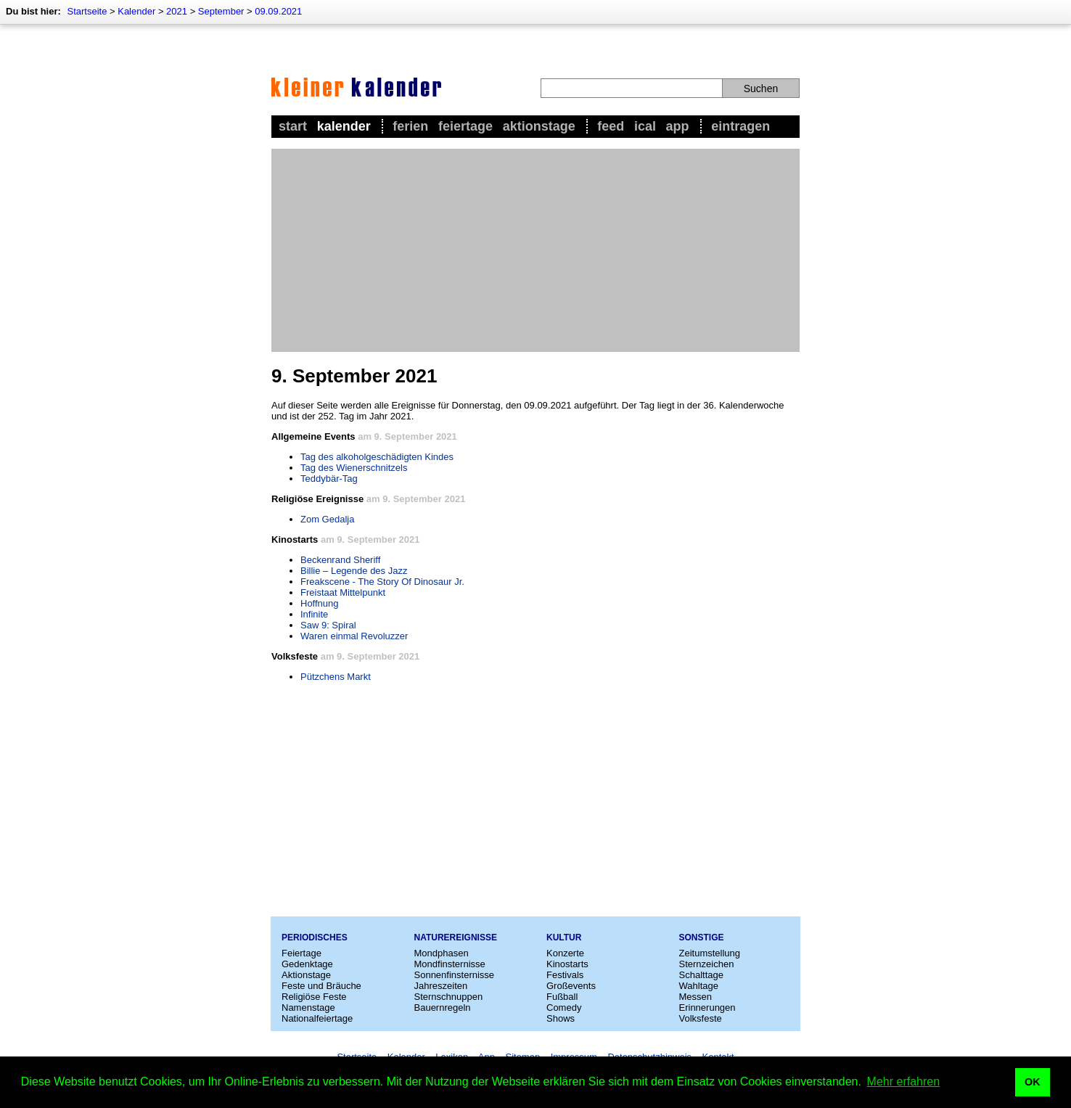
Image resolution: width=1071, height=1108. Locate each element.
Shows (560, 1018)
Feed (610, 126)
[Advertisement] (535, 250)
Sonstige (701, 937)
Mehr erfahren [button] (903, 1081)
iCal (645, 126)
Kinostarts (567, 964)
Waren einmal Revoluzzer (354, 636)
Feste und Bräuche (321, 985)
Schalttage (701, 974)
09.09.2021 (278, 11)
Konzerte (565, 953)
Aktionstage (539, 126)
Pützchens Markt (335, 676)
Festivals (564, 974)
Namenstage (308, 1007)
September (221, 11)
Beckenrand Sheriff (340, 559)
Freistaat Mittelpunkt (342, 592)
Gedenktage (307, 964)
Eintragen (740, 126)
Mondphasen (441, 953)
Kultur (563, 937)
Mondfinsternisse (449, 964)
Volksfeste (700, 1018)
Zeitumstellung (710, 953)
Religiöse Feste (314, 996)
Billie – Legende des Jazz (353, 570)
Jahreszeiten (441, 985)
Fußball (562, 996)
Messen (696, 996)
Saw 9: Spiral (328, 625)
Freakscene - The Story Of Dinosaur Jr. (382, 581)
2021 (176, 11)
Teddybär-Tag (329, 478)
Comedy (563, 1007)
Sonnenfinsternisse (454, 974)
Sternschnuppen (448, 996)
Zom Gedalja (327, 519)
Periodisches (315, 937)
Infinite (314, 614)
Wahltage (698, 985)
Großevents (571, 985)
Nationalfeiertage (317, 1018)
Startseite (87, 11)
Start (293, 126)
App (677, 126)
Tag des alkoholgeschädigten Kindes (377, 456)
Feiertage (465, 126)
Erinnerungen (707, 1007)
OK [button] (1033, 1082)
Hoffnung (319, 603)
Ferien (410, 126)
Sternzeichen (706, 964)
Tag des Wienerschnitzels (353, 467)
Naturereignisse (455, 937)
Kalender (136, 11)
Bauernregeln (442, 1007)
